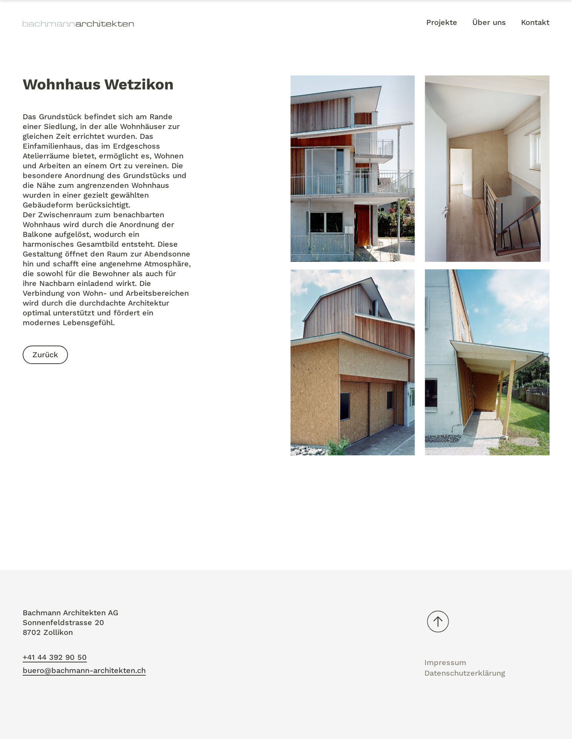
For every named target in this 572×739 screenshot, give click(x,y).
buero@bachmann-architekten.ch (84, 670)
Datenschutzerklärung (464, 673)
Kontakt (535, 22)
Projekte (441, 22)
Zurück (45, 355)
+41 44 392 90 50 (55, 657)
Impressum (445, 662)
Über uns (489, 22)
